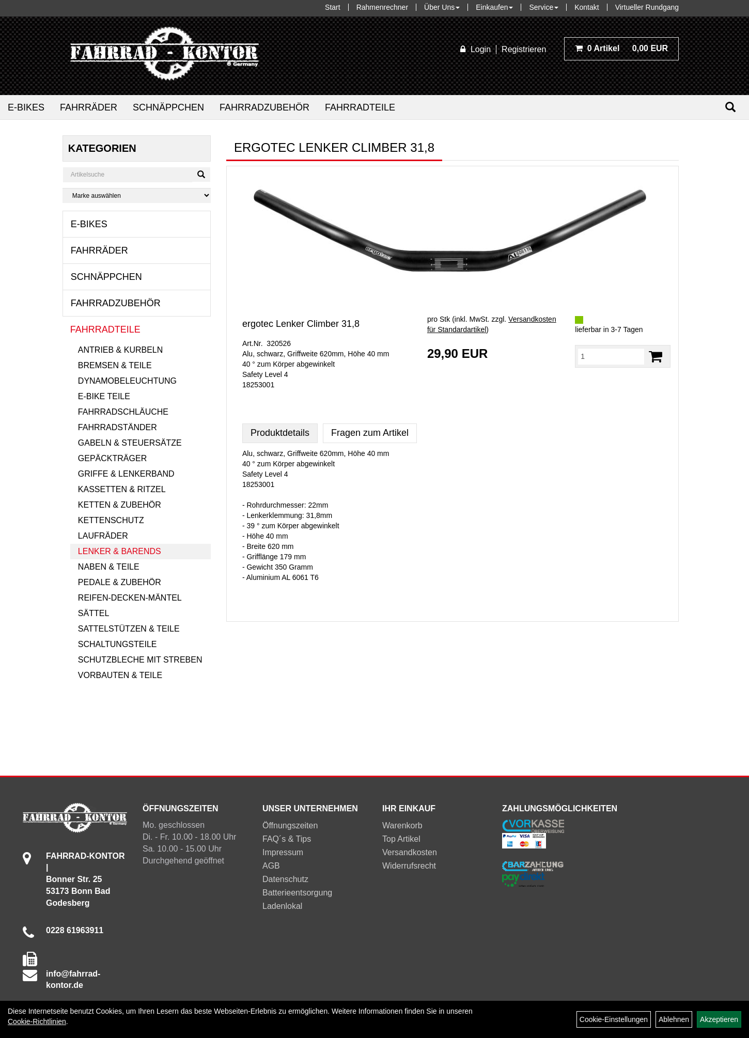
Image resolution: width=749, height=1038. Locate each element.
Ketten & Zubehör (119, 504)
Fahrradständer (117, 427)
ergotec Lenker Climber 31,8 (301, 324)
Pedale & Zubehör (119, 582)
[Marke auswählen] (137, 195)
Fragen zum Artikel (370, 433)
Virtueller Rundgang (647, 7)
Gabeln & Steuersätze (130, 442)
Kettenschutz (111, 520)
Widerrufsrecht (409, 865)
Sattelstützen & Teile (129, 628)
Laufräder (103, 535)
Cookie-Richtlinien (37, 1021)
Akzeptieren (719, 1019)
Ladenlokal (282, 906)
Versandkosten (409, 852)
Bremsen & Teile (115, 365)
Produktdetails (280, 433)
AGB (271, 865)
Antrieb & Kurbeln (120, 349)
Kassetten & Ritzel (122, 489)
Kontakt (586, 7)
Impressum (282, 852)
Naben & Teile (108, 566)
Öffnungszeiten (290, 825)
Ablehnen (674, 1019)
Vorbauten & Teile (120, 675)
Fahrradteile (360, 107)
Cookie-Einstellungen (614, 1019)
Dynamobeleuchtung (127, 380)
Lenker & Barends (119, 551)
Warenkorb (402, 825)
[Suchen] (730, 107)
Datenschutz (285, 879)
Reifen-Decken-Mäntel (130, 597)
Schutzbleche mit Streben (140, 659)
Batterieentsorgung (297, 892)
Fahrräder (88, 107)
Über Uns (442, 7)
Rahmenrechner (382, 7)
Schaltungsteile (117, 644)
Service (543, 7)
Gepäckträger (112, 458)
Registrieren (524, 49)
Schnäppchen (168, 107)
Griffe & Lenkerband (126, 473)
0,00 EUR (621, 48)
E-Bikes (26, 107)
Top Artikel (401, 839)
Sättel (93, 613)
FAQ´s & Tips (286, 839)
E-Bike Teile (104, 396)
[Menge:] (611, 356)
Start (332, 7)
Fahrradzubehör (264, 107)
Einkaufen (494, 7)
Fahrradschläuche (123, 411)
